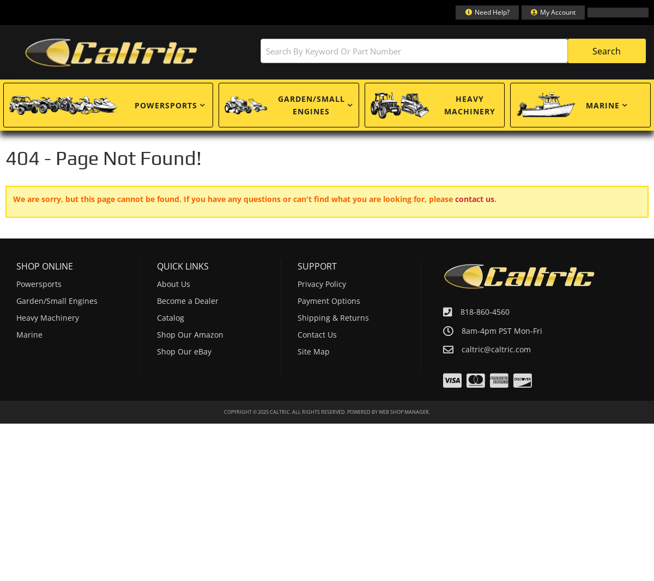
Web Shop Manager (404, 411)
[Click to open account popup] (553, 12)
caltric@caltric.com (496, 349)
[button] (417, 51)
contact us (474, 199)
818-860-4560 (485, 312)
